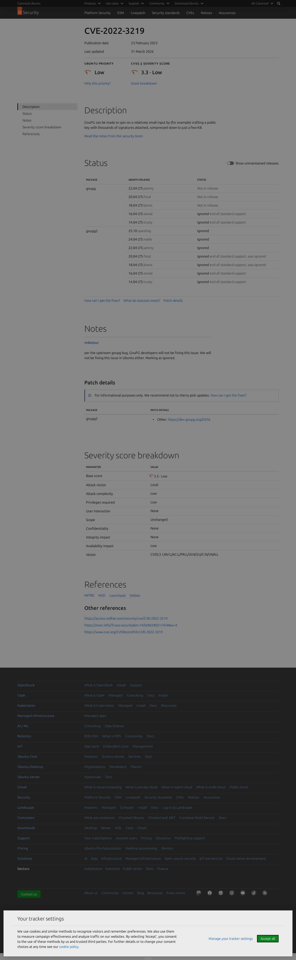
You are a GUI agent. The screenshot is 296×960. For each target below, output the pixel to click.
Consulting (135, 695)
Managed (116, 695)
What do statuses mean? (141, 300)
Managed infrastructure (35, 716)
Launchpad (117, 595)
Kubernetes (26, 705)
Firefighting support (190, 838)
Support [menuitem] (134, 3)
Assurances (227, 13)
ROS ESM (91, 736)
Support (136, 685)
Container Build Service (197, 818)
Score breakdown (144, 83)
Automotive (93, 869)
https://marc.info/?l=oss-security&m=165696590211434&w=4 (130, 625)
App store (91, 746)
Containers (25, 818)
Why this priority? (97, 83)
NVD (101, 595)
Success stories (113, 756)
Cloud (22, 787)
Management (143, 746)
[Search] (278, 3)
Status (27, 113)
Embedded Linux (115, 746)
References (31, 134)
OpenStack (26, 685)
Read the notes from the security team (113, 136)
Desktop (90, 828)
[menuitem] (261, 3)
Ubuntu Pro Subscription (102, 848)
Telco (150, 869)
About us (91, 893)
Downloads (26, 828)
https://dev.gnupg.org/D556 (189, 419)
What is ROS (111, 736)
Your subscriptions (98, 838)
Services (134, 756)
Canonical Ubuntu (28, 3)
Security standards (166, 13)
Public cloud (239, 787)
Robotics (24, 736)
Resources (169, 705)
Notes (26, 120)
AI (85, 858)
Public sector (132, 869)
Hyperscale (92, 777)
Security (23, 797)
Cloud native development (246, 858)
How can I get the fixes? (102, 300)
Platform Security (97, 13)
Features (91, 756)
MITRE (89, 595)
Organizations (94, 767)
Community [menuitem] (157, 3)
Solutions (24, 858)
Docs (150, 695)
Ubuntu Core (27, 756)
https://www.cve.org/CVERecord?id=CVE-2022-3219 (123, 632)
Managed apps (95, 716)
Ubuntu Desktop (30, 767)
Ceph (21, 695)
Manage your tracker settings (231, 938)
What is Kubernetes (99, 705)
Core (129, 828)
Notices (206, 13)
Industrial (113, 869)
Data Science (114, 726)
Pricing (146, 838)
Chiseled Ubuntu (131, 818)
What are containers (99, 818)
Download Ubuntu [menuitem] (187, 3)
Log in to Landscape (177, 807)
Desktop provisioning (141, 848)
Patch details (173, 300)
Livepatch (138, 13)
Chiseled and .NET (161, 818)
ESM (120, 13)
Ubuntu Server (28, 777)
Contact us (29, 894)
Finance (162, 869)
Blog (140, 893)
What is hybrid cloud (177, 787)
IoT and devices (211, 858)
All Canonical (259, 3)
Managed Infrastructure (143, 858)
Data (94, 858)
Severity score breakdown (41, 127)
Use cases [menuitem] (112, 3)
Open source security (180, 858)
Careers (128, 893)
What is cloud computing (102, 787)
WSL (118, 828)
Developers (118, 767)
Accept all (268, 938)
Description (31, 107)
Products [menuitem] (90, 3)
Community (134, 736)
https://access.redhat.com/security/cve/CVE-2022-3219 (126, 618)
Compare (127, 807)
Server (106, 828)
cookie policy (68, 947)
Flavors (136, 767)
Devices (167, 848)
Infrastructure (111, 858)
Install (121, 685)
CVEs (190, 13)
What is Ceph (94, 695)
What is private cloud (141, 787)
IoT (19, 746)
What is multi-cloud (210, 787)
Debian (135, 595)
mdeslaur (91, 342)
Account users (126, 838)
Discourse (163, 838)
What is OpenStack (98, 685)
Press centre (175, 893)
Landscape (25, 807)
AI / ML (23, 726)
